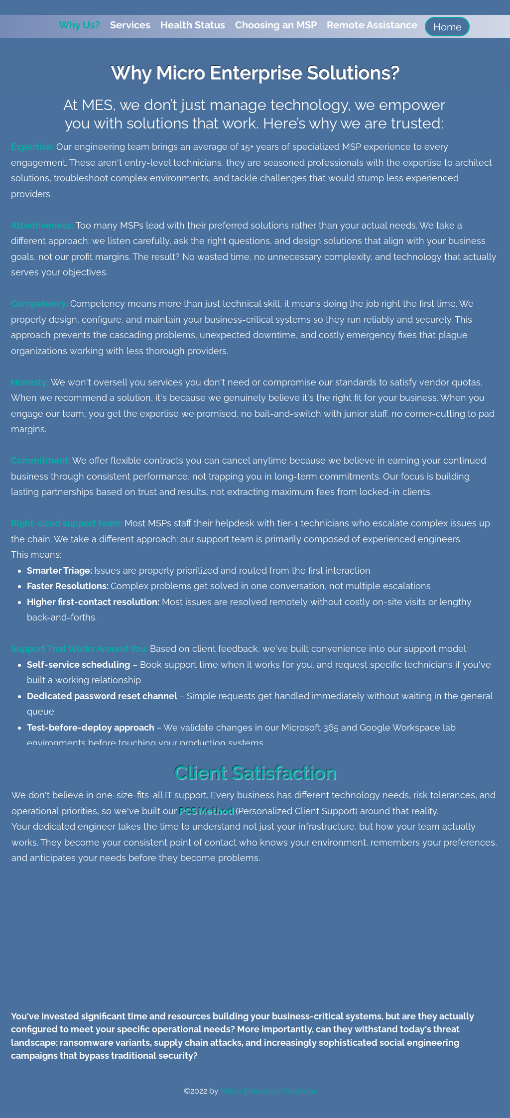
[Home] (447, 26)
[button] (130, 25)
